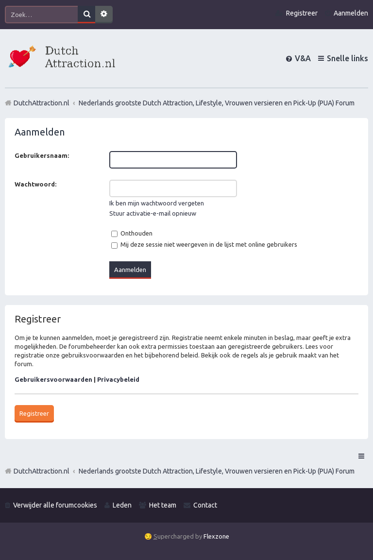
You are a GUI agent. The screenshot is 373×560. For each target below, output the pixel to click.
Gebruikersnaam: (42, 155)
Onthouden (132, 233)
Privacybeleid (118, 379)
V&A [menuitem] (303, 58)
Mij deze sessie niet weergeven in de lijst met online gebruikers (204, 244)
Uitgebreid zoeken (104, 14)
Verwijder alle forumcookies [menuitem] (55, 505)
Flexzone (216, 536)
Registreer (34, 413)
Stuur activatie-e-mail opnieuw (152, 213)
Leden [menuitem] (122, 505)
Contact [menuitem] (205, 505)
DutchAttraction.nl (41, 471)
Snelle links (347, 58)
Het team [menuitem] (162, 505)
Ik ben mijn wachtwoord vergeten (156, 203)
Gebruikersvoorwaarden (53, 379)
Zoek (86, 14)
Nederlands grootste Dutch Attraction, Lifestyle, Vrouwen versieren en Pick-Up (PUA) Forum (217, 471)
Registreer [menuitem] (302, 13)
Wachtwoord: (35, 184)
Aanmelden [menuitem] (351, 13)
